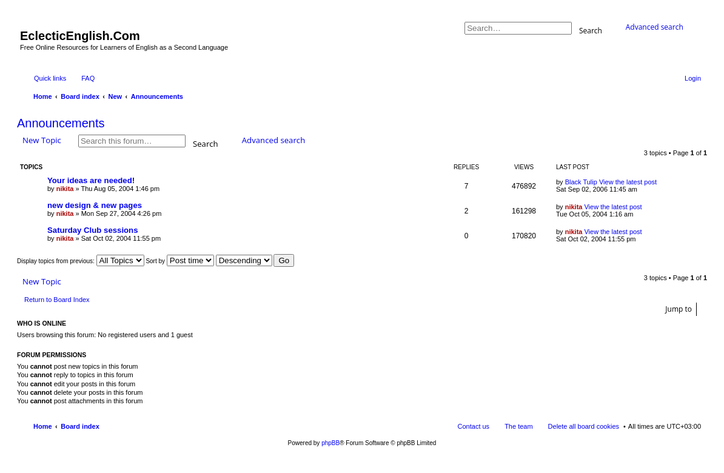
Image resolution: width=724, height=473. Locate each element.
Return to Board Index (57, 299)
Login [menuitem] (693, 78)
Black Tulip (581, 182)
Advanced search (654, 27)
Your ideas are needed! (91, 180)
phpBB (330, 443)
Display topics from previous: (80, 261)
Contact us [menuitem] (474, 426)
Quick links (50, 78)
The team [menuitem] (518, 426)
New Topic (41, 140)
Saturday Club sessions (92, 230)
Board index (80, 426)
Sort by (179, 261)
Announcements (61, 123)
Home (42, 426)
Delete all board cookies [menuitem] (583, 426)
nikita (65, 188)
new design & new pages (94, 205)
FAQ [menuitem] (88, 78)
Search (590, 30)
